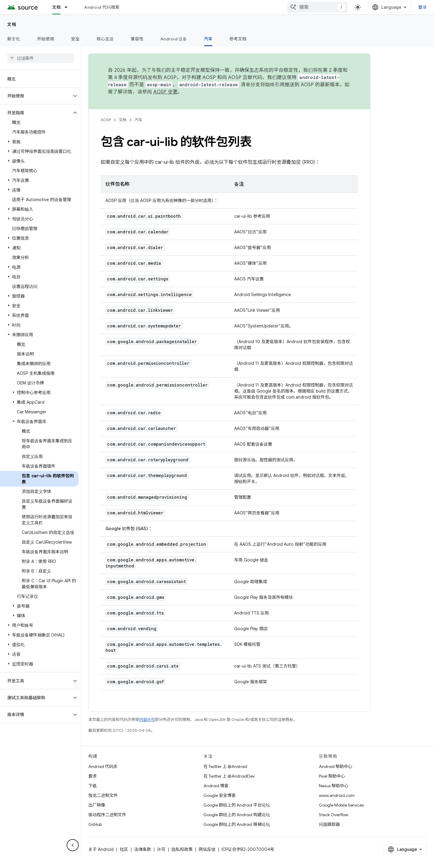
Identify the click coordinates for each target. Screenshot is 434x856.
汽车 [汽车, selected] (208, 39)
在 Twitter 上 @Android (225, 766)
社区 (124, 849)
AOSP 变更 (165, 92)
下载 (92, 785)
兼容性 (137, 39)
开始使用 (45, 39)
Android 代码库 (103, 766)
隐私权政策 (182, 849)
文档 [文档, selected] (56, 7)
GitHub (95, 824)
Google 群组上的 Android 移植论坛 (236, 824)
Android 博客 (215, 785)
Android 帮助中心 (335, 766)
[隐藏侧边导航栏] (73, 845)
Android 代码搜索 (101, 7)
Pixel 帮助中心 (332, 776)
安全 (75, 39)
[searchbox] (40, 58)
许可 (161, 849)
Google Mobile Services (341, 805)
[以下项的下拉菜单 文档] (69, 7)
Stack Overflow (333, 814)
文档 (12, 24)
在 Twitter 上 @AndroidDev (229, 776)
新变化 (13, 39)
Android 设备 (173, 39)
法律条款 (142, 849)
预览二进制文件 (103, 795)
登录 (422, 7)
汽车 (138, 119)
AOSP (106, 119)
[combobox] (317, 7)
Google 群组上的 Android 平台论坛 (236, 805)
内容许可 (147, 719)
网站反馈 (207, 849)
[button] (35, 96)
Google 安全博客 (219, 795)
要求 (92, 776)
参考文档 (238, 39)
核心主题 (105, 39)
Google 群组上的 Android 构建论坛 (236, 814)
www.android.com (337, 795)
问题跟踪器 (329, 824)
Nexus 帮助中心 (333, 785)
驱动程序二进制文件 (107, 814)
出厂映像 (96, 805)
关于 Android (101, 849)
